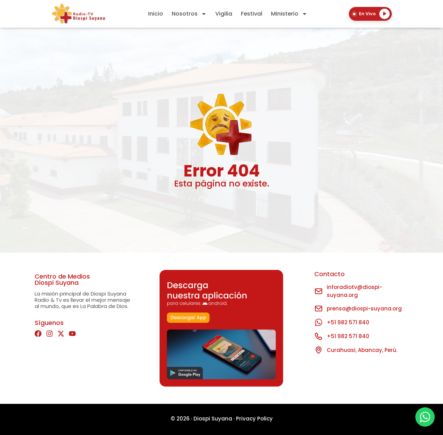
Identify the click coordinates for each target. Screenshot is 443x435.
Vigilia (223, 14)
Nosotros (189, 13)
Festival (251, 14)
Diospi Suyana (212, 418)
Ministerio (289, 13)
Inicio (155, 14)
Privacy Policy (254, 418)
